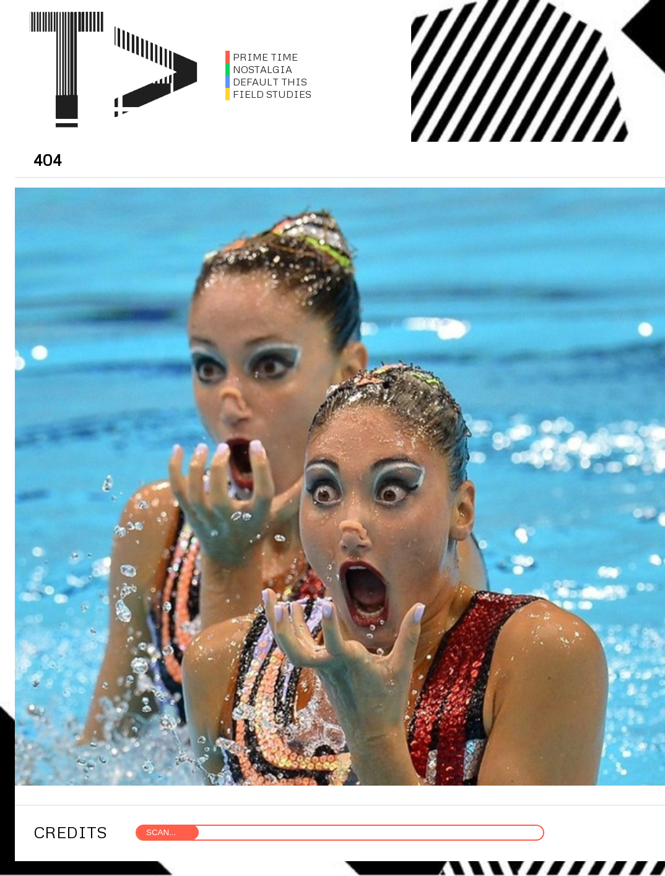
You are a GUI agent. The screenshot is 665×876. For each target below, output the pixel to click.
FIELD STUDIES (268, 94)
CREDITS (70, 832)
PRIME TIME (261, 57)
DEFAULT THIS (266, 82)
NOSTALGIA (258, 69)
